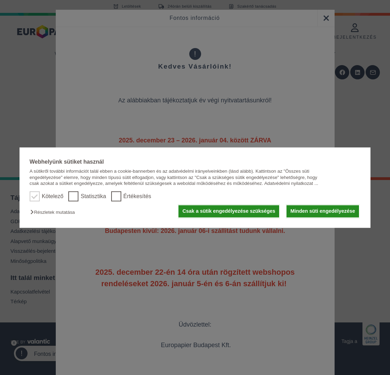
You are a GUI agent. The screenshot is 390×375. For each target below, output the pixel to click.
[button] (54, 212)
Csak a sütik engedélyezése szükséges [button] (228, 211)
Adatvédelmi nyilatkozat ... (291, 183)
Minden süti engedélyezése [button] (322, 211)
